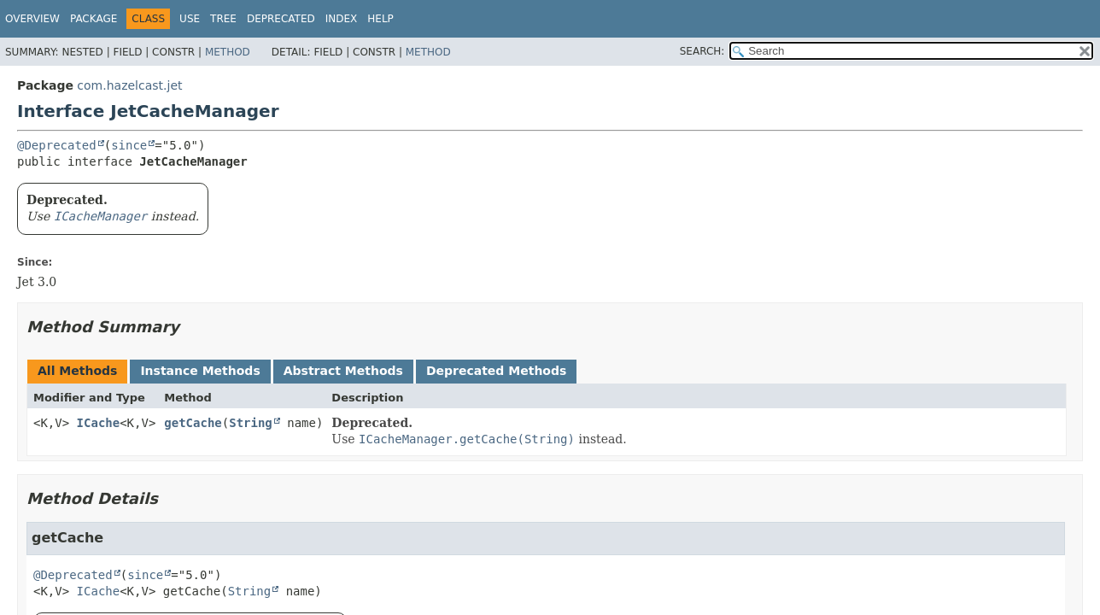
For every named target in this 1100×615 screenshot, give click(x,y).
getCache (192, 423)
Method (227, 52)
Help (380, 19)
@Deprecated (57, 145)
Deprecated (281, 19)
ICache (98, 423)
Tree (223, 19)
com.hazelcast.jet (129, 85)
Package (93, 19)
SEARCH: (702, 51)
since (129, 145)
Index (341, 19)
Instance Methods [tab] (200, 371)
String (250, 423)
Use (189, 19)
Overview (32, 19)
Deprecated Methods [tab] (496, 371)
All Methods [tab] (77, 371)
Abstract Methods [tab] (343, 371)
